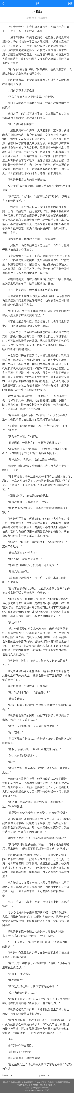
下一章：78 (44, 1075)
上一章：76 (7, 1075)
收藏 (70, 3)
